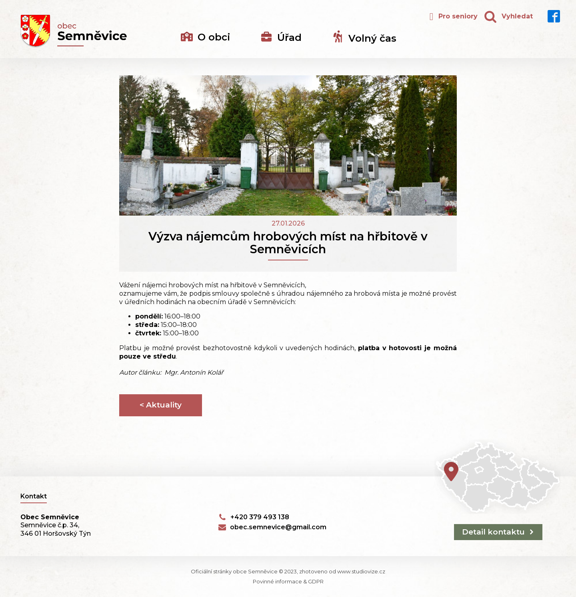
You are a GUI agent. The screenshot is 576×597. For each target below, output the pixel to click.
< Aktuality (161, 404)
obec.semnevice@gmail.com (278, 527)
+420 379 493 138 (259, 517)
